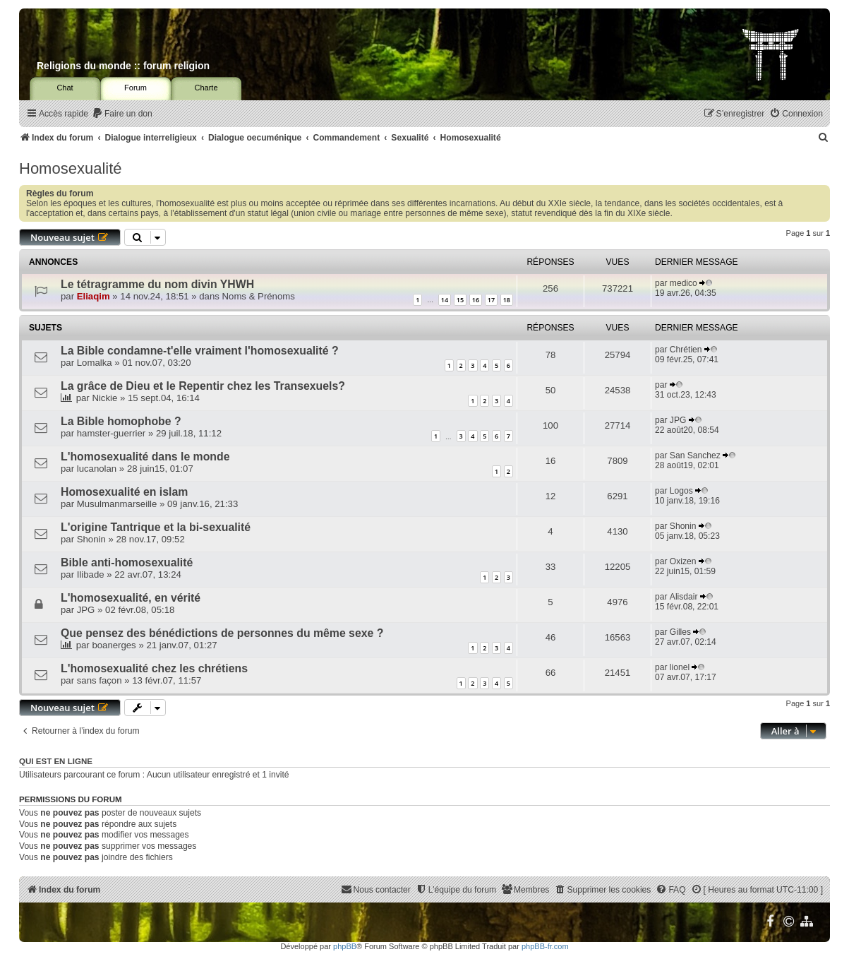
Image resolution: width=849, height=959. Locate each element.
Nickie (104, 398)
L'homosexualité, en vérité (130, 598)
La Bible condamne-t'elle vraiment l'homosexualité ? (200, 351)
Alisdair (684, 597)
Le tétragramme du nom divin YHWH (157, 284)
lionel (680, 667)
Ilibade (90, 574)
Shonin (91, 539)
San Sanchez (695, 455)
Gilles (680, 632)
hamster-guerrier (111, 433)
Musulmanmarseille (117, 504)
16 (475, 299)
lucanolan (96, 468)
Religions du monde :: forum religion (123, 65)
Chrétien (686, 350)
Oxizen (683, 561)
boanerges (114, 645)
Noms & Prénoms (258, 296)
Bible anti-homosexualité (127, 562)
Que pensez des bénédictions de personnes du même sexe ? (222, 633)
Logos (681, 491)
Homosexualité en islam (124, 492)
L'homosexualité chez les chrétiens (154, 668)
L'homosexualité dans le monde (145, 457)
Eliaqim (93, 296)
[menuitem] (122, 114)
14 (444, 299)
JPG (678, 420)
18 (506, 299)
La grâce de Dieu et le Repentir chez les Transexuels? (203, 386)
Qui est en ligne (55, 761)
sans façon (99, 680)
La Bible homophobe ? (121, 421)
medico (683, 283)
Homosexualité (70, 168)
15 (460, 299)
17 (491, 299)
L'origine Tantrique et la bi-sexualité (156, 527)
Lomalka (94, 362)
